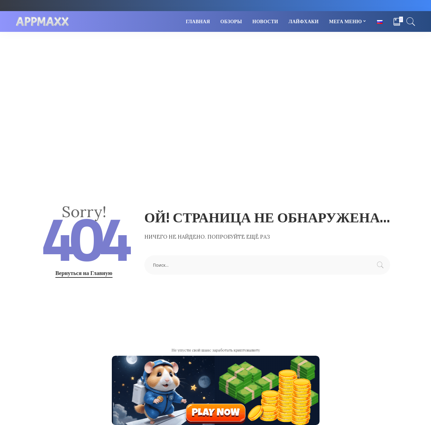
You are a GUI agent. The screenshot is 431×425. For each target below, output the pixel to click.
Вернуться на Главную (84, 273)
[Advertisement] (215, 83)
